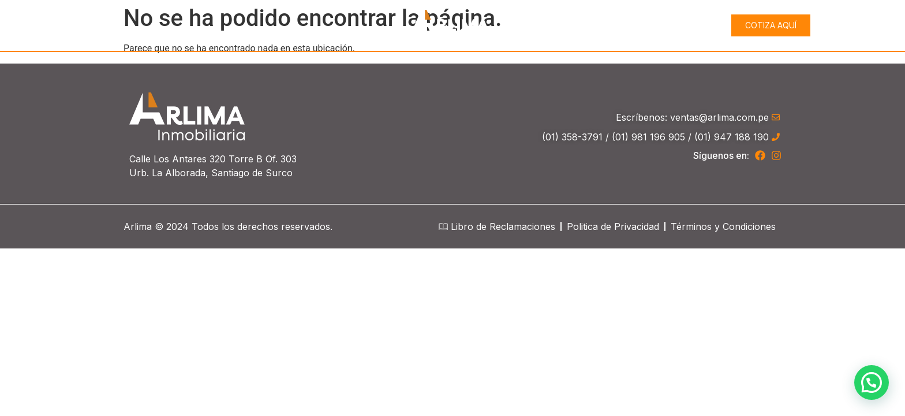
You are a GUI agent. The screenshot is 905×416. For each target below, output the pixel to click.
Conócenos (596, 25)
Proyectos (676, 25)
